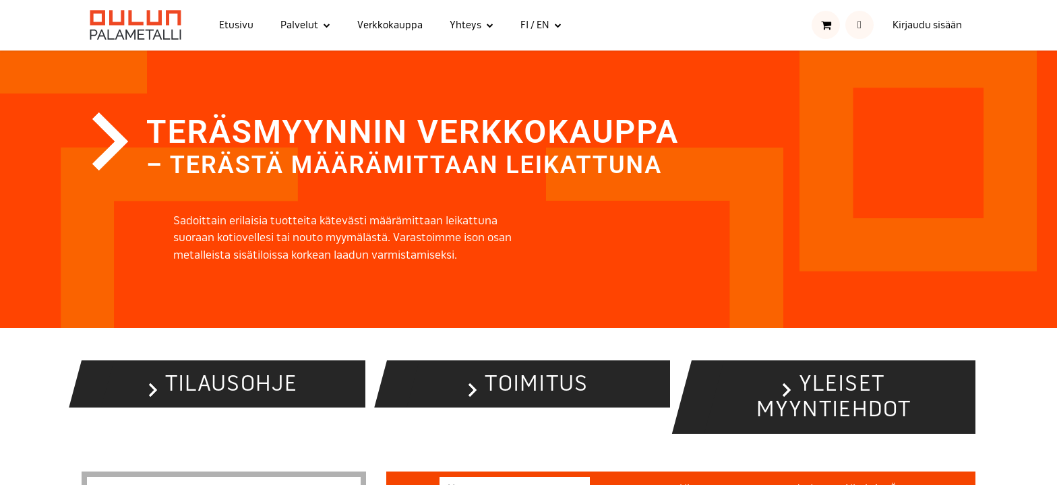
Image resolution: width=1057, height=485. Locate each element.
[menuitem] (236, 25)
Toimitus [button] (536, 383)
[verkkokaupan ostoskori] (826, 25)
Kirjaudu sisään (927, 25)
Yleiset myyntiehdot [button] (833, 396)
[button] (859, 25)
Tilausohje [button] (231, 383)
